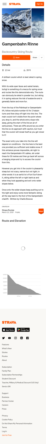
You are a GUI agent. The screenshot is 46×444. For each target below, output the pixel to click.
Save (16, 57)
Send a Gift (6, 386)
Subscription (7, 367)
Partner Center (8, 401)
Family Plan (6, 371)
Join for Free (7, 435)
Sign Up (40, 4)
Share (35, 57)
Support (5, 393)
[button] (16, 23)
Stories (4, 352)
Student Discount (9, 378)
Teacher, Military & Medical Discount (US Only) (20, 382)
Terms (4, 427)
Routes (5, 356)
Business (5, 397)
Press (4, 409)
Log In (4, 431)
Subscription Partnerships (12, 375)
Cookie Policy (7, 419)
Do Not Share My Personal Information (17, 423)
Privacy (5, 416)
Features (5, 344)
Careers (5, 405)
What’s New (7, 348)
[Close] (4, 4)
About (4, 360)
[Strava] (15, 4)
